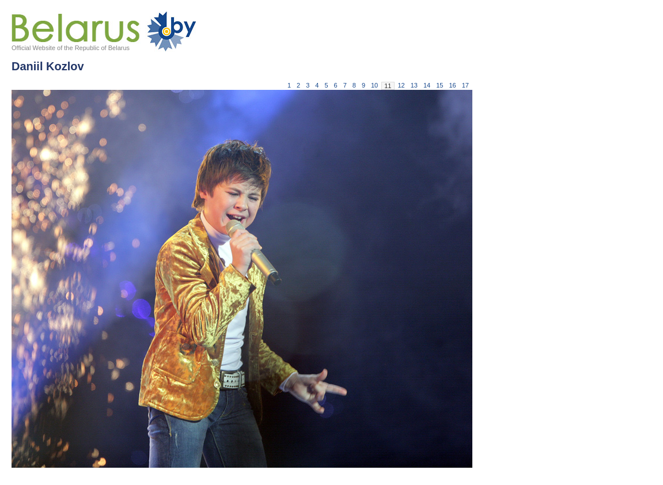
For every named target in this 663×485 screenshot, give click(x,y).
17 (465, 85)
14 (426, 85)
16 (452, 85)
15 (439, 85)
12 (401, 85)
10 (374, 85)
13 (414, 85)
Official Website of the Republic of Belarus (71, 47)
